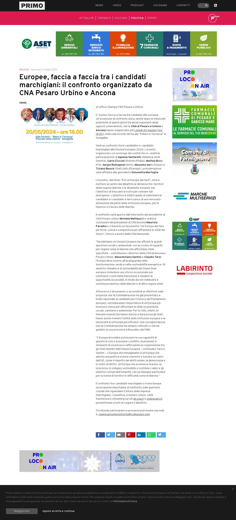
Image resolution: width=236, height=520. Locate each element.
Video (117, 5)
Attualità (86, 18)
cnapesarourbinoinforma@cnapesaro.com (124, 414)
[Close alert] (233, 489)
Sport (152, 18)
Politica (137, 18)
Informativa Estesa (125, 501)
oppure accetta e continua (58, 511)
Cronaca (104, 18)
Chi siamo (160, 5)
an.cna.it (138, 399)
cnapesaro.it (154, 399)
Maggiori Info (22, 511)
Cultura (121, 18)
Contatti (183, 5)
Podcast (137, 5)
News (99, 5)
